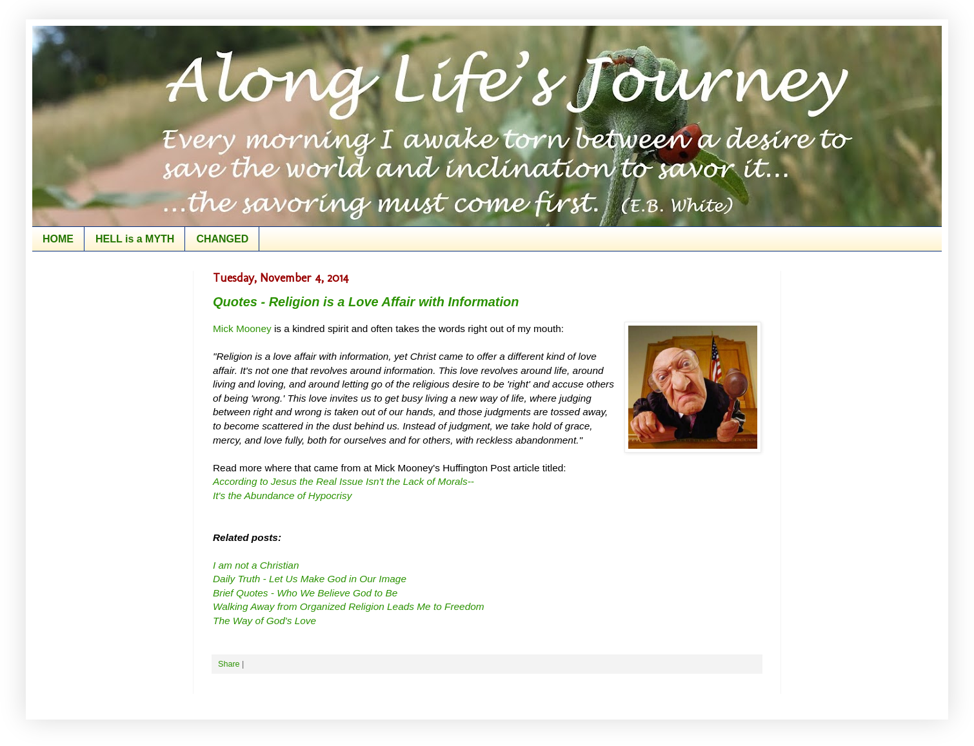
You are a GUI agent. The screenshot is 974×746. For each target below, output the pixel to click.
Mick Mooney (242, 328)
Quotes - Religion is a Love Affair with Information (366, 302)
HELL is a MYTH (134, 238)
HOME (58, 238)
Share (229, 664)
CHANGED (222, 238)
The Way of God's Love (264, 620)
